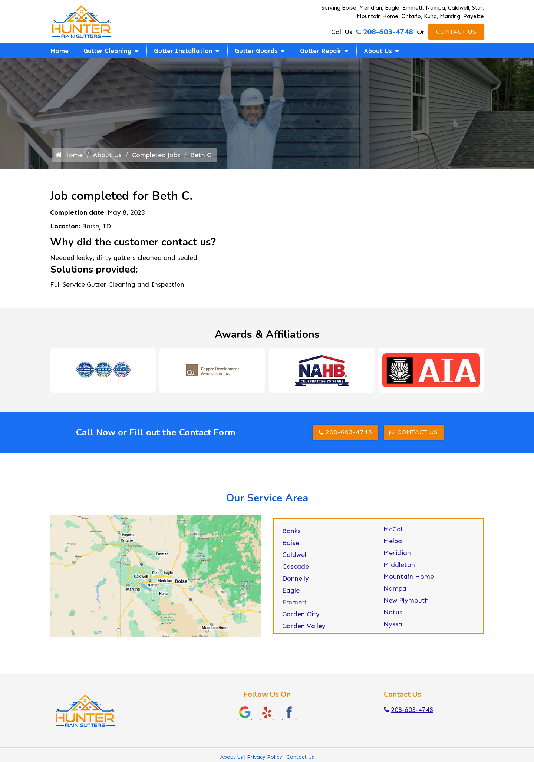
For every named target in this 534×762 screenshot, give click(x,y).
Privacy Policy (264, 757)
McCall (393, 529)
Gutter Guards (256, 51)
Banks (291, 531)
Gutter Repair (321, 51)
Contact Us (456, 32)
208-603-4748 (384, 32)
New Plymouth (406, 600)
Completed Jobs (156, 155)
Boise (290, 543)
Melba (392, 541)
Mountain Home (408, 577)
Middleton (399, 565)
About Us (378, 51)
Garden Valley (304, 626)
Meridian (397, 553)
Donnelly (295, 578)
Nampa (394, 588)
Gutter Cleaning (107, 51)
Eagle (291, 590)
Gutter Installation (183, 51)
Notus (392, 612)
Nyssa (392, 624)
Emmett (294, 602)
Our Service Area (267, 498)
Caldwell (295, 555)
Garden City (301, 614)
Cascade (295, 567)
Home (59, 51)
